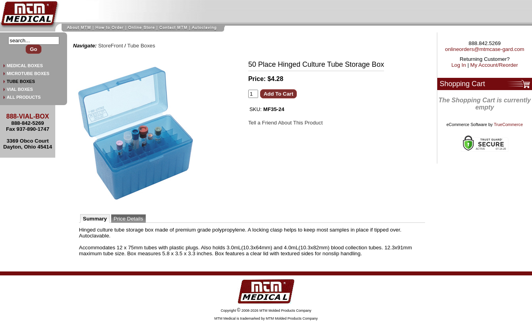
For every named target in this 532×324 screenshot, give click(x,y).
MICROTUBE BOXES (28, 73)
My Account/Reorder (494, 65)
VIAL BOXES (20, 89)
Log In (458, 65)
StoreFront (110, 46)
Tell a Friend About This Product (285, 123)
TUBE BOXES (21, 81)
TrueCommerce (508, 124)
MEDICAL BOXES (25, 65)
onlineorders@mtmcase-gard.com (485, 49)
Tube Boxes (141, 46)
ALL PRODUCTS (24, 97)
